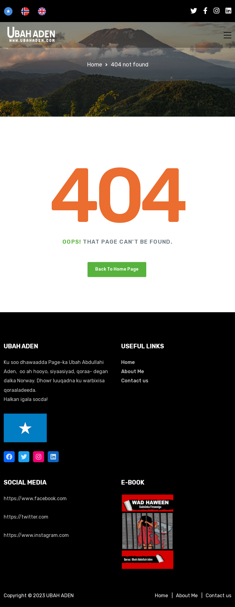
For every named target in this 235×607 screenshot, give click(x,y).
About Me (132, 371)
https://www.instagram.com (36, 535)
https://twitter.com (26, 517)
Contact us (134, 381)
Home (128, 362)
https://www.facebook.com (35, 498)
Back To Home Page (117, 269)
